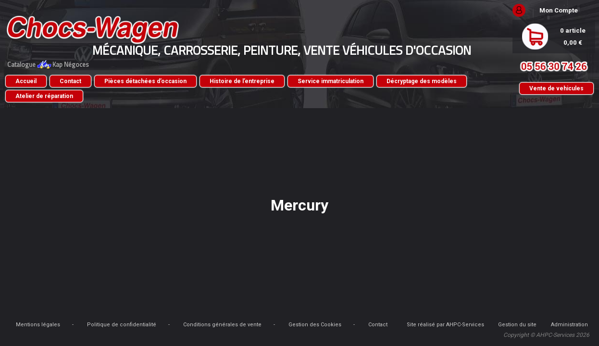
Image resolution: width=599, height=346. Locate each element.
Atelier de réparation (197, 96)
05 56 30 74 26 (493, 67)
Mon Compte (498, 10)
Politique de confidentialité (219, 324)
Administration (382, 334)
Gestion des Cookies (412, 324)
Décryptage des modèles (110, 96)
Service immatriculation (391, 81)
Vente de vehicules (496, 88)
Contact (130, 81)
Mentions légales (135, 324)
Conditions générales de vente (320, 324)
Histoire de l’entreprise (302, 81)
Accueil (86, 81)
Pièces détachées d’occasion (205, 81)
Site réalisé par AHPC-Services (139, 334)
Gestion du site (270, 334)
